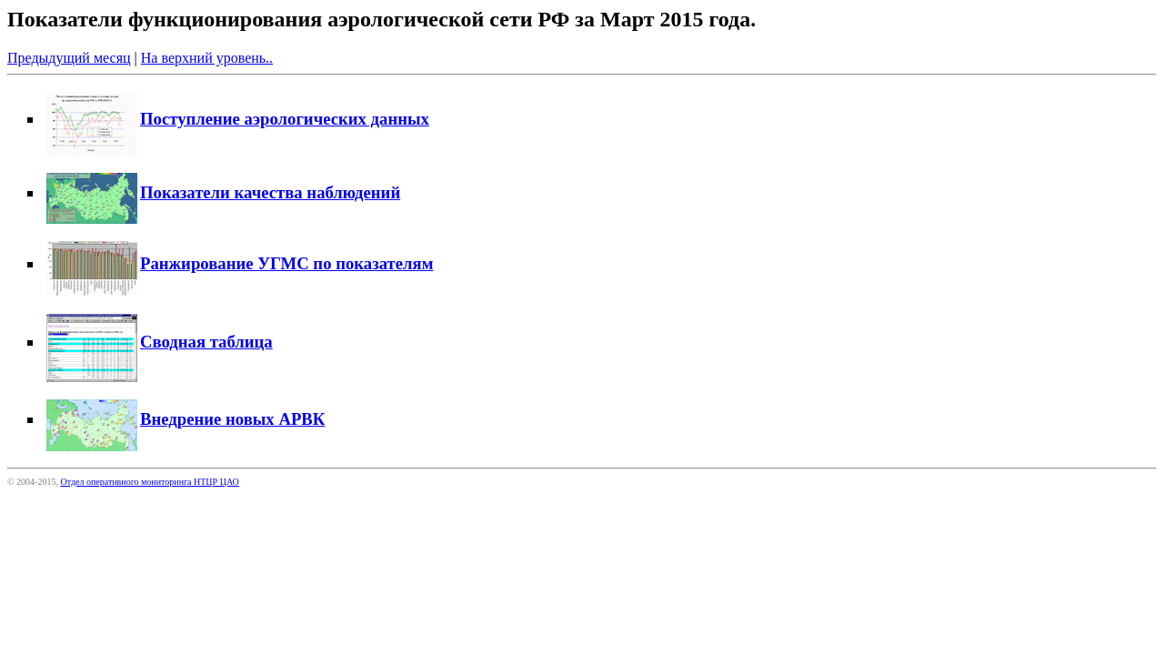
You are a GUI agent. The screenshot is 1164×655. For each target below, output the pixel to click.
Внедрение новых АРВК (185, 418)
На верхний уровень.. (207, 58)
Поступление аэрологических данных (237, 118)
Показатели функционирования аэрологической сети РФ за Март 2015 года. (381, 19)
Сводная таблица (159, 341)
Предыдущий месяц (69, 58)
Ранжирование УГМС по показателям (239, 263)
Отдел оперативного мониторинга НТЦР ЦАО (149, 482)
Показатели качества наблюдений (223, 192)
